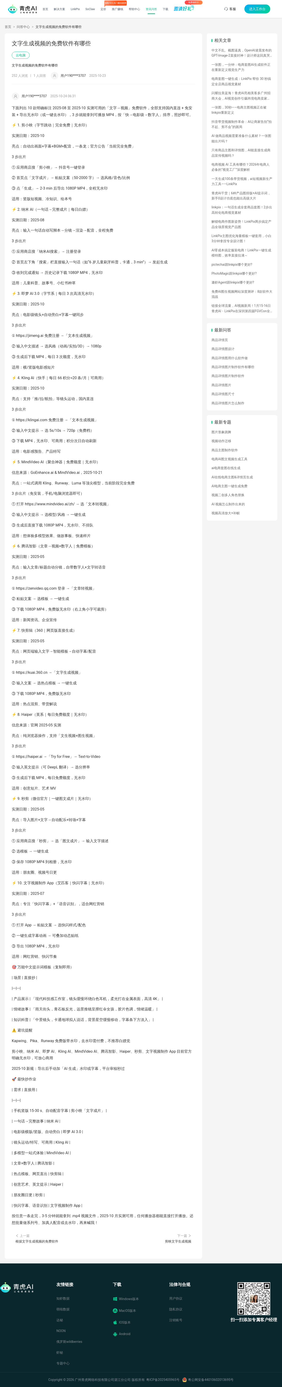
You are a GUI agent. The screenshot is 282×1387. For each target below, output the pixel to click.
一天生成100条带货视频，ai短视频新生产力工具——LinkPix (242, 181)
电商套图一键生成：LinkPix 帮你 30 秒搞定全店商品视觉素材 (241, 81)
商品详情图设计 (223, 349)
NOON (61, 1331)
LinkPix (75, 9)
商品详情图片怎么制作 (228, 403)
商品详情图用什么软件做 (230, 358)
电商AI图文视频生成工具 (229, 459)
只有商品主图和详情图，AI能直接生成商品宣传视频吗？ (241, 152)
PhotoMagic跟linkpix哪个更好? (234, 273)
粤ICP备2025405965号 (163, 1380)
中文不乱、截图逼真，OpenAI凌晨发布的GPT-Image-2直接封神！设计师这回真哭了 (242, 53)
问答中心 (23, 27)
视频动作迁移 (221, 441)
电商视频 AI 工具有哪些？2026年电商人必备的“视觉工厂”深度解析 (241, 167)
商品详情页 (220, 340)
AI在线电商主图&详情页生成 (232, 477)
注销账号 (175, 1320)
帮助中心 (134, 9)
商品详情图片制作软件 (228, 376)
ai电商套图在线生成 (226, 468)
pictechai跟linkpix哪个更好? (232, 264)
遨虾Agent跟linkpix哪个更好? (233, 282)
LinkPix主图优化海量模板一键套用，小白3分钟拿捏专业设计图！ (241, 238)
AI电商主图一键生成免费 (229, 486)
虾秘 (59, 1352)
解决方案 (59, 9)
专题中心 (63, 1363)
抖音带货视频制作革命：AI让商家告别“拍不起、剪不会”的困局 (242, 124)
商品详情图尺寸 (223, 394)
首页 (45, 9)
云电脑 (21, 55)
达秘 (59, 1320)
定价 (103, 9)
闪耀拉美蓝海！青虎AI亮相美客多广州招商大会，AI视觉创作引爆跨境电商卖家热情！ (241, 96)
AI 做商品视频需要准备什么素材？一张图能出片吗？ (241, 138)
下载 (165, 9)
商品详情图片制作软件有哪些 (233, 367)
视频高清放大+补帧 (226, 513)
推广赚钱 (117, 9)
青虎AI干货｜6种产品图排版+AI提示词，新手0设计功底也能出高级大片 (241, 195)
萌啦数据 (63, 1309)
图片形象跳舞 (221, 432)
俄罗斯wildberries (69, 1342)
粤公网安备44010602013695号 (211, 1380)
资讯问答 (151, 9)
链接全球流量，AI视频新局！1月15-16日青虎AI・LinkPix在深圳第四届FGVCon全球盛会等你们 (241, 309)
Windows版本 (126, 1299)
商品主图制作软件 (225, 450)
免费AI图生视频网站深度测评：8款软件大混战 (242, 294)
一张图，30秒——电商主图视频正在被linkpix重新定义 (239, 109)
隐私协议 (175, 1309)
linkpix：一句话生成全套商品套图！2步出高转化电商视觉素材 (242, 209)
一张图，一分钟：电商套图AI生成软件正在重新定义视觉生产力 (241, 67)
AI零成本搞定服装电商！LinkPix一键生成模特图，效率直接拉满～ (241, 252)
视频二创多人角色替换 (228, 495)
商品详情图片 (221, 385)
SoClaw (90, 9)
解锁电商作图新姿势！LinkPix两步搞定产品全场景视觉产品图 (241, 224)
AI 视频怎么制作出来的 (228, 504)
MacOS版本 (124, 1310)
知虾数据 (63, 1298)
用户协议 (175, 1298)
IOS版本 (122, 1322)
